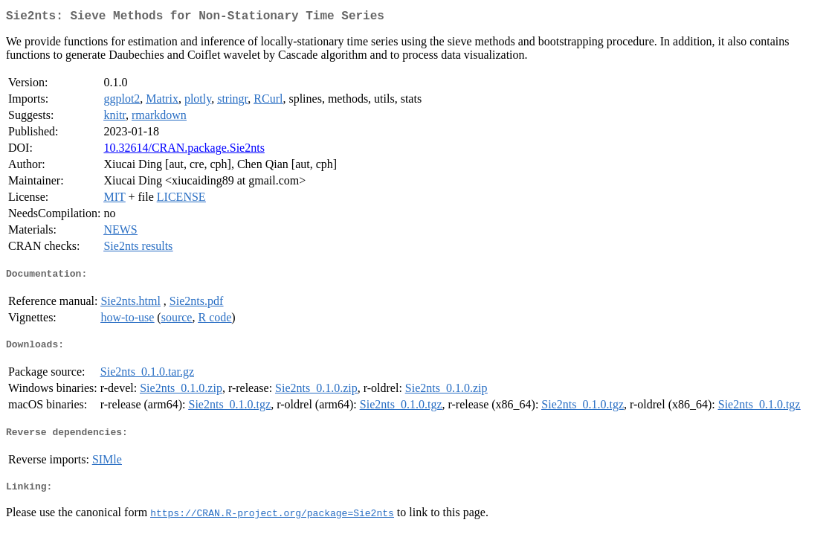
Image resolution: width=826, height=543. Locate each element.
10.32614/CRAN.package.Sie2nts (183, 150)
